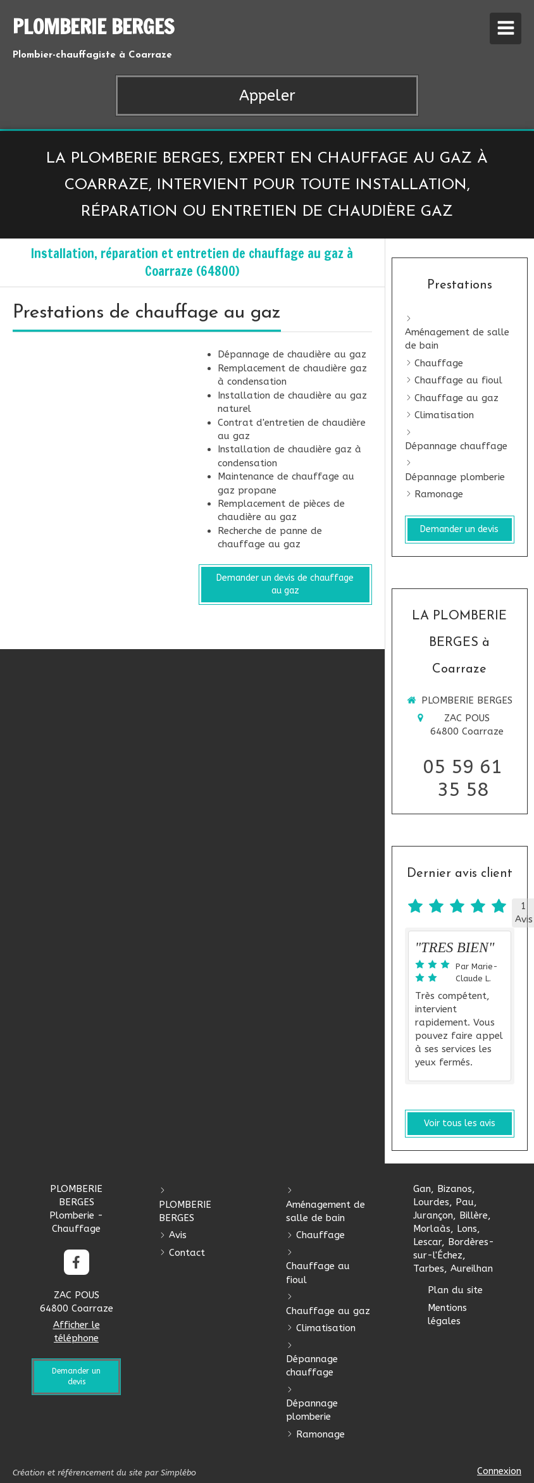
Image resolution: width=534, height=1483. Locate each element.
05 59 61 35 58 (462, 778)
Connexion (499, 1471)
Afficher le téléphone (76, 1331)
